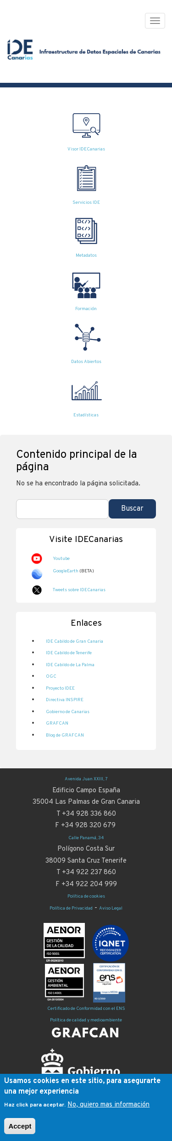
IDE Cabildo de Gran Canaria (74, 642)
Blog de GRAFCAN (65, 735)
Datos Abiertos (86, 362)
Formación (86, 309)
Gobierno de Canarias (67, 712)
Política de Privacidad (71, 908)
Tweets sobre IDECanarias (79, 590)
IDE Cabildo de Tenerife (69, 653)
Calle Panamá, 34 (86, 838)
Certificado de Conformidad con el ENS (86, 1009)
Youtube (61, 559)
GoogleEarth (65, 571)
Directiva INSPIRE (64, 700)
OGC (51, 677)
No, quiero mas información (108, 1105)
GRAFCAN (57, 723)
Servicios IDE (86, 203)
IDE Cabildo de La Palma (70, 665)
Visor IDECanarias (86, 149)
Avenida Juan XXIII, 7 (86, 779)
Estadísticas (86, 415)
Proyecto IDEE (60, 689)
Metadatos (86, 256)
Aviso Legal (110, 908)
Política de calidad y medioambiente (86, 1020)
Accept (19, 1126)
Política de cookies (86, 896)
